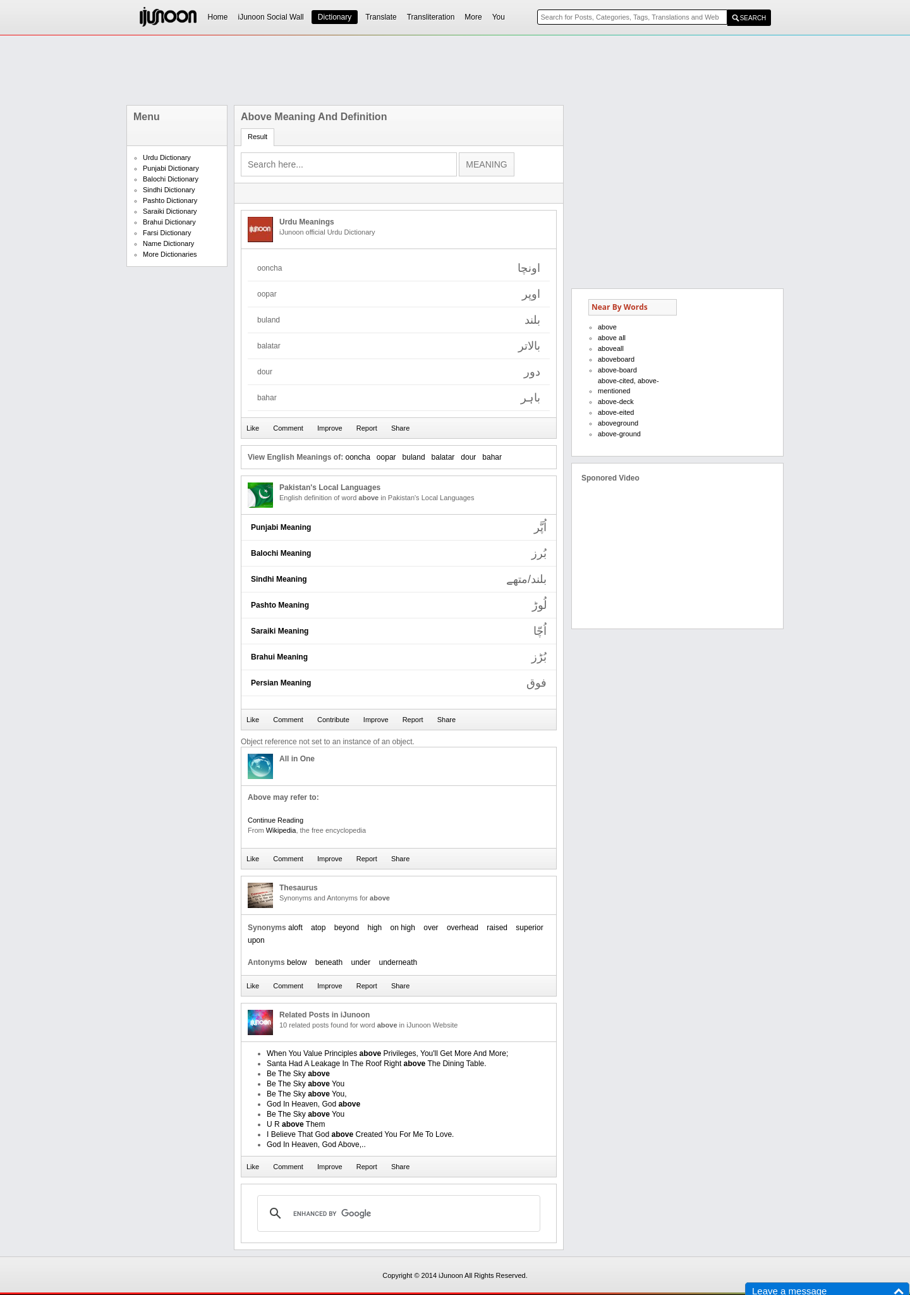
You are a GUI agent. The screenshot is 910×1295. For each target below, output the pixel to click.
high (374, 927)
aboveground (618, 423)
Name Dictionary (168, 243)
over (430, 927)
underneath (398, 962)
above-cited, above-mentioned (628, 386)
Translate (381, 17)
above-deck (616, 401)
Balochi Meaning (281, 553)
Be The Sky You (305, 1083)
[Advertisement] (455, 70)
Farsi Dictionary (167, 232)
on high (403, 927)
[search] (396, 1213)
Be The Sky (298, 1073)
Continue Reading (275, 820)
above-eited (616, 412)
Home (218, 17)
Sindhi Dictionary (169, 189)
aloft (295, 927)
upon (256, 940)
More (473, 17)
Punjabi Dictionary (171, 168)
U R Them (296, 1124)
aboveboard (616, 359)
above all (612, 337)
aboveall (611, 348)
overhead (462, 927)
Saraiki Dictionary (170, 211)
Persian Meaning (281, 682)
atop (318, 927)
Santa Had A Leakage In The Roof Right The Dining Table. (377, 1063)
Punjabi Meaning (281, 527)
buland (414, 457)
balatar (443, 457)
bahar (492, 457)
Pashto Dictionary (170, 200)
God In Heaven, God (313, 1104)
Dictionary (334, 17)
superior (529, 927)
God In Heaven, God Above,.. (316, 1144)
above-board (617, 370)
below (296, 962)
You (498, 17)
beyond (346, 927)
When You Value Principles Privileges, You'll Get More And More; (387, 1053)
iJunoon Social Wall (271, 17)
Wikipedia (281, 830)
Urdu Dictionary (167, 157)
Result (257, 136)
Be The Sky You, (307, 1093)
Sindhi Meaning (279, 579)
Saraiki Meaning (279, 631)
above (607, 327)
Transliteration (431, 17)
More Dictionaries (170, 254)
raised (497, 927)
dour (468, 457)
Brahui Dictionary (169, 222)
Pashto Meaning (280, 605)
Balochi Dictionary (170, 179)
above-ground (619, 434)
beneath (329, 962)
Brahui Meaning (279, 657)
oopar (386, 457)
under (360, 962)
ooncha (357, 457)
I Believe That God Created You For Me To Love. (360, 1134)
